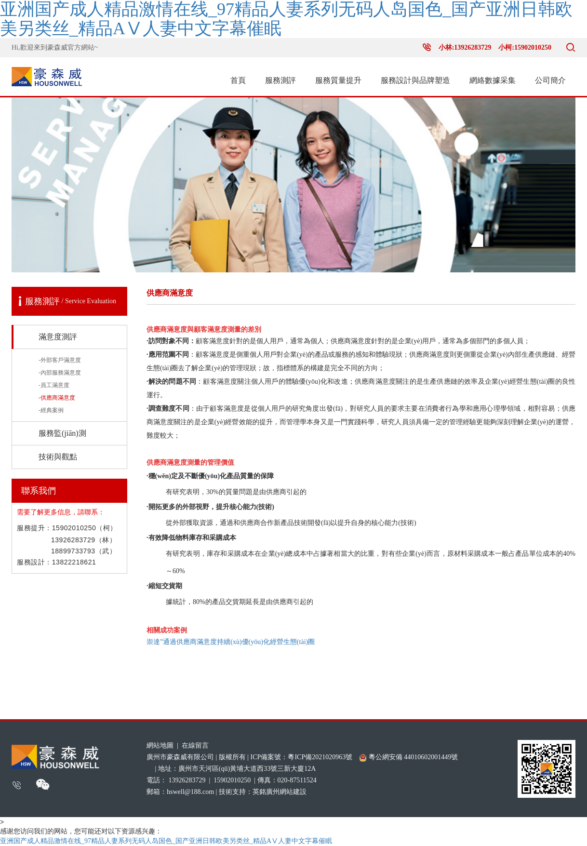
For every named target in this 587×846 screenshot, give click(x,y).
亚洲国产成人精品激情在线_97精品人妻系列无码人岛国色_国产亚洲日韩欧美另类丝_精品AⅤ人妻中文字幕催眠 (286, 19)
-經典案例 (51, 410)
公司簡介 (550, 80)
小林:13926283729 (465, 47)
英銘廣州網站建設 (280, 791)
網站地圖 (160, 745)
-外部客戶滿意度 (60, 360)
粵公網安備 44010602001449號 (408, 757)
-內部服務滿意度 (60, 372)
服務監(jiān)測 (62, 433)
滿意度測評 (58, 337)
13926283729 (187, 780)
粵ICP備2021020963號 (320, 757)
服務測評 (280, 80)
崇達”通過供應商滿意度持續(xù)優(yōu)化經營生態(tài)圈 (231, 641)
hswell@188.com (190, 791)
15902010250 (232, 780)
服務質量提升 (338, 80)
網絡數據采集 (492, 80)
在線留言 (195, 745)
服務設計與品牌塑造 (415, 80)
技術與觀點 (58, 457)
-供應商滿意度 (57, 397)
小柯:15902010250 (524, 47)
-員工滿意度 (54, 385)
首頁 (238, 80)
